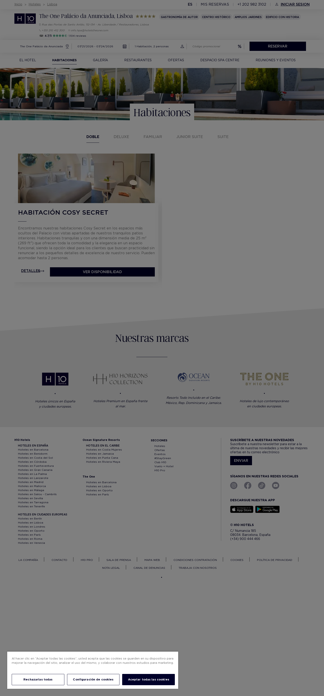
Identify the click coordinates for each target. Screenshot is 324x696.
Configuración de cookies (93, 679)
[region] (92, 670)
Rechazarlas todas (37, 679)
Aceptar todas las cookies (148, 679)
